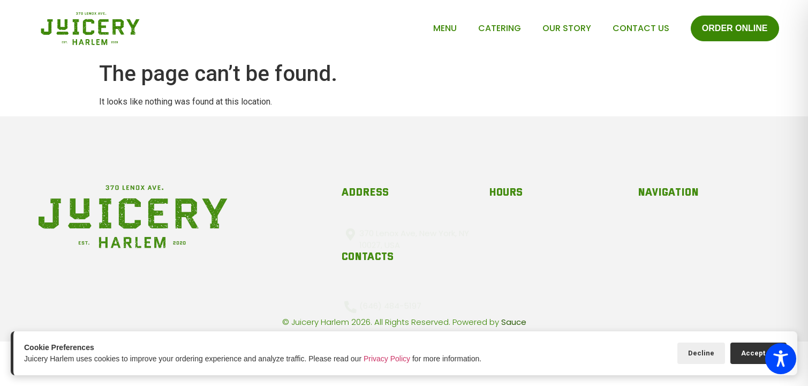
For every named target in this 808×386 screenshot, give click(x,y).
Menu (445, 28)
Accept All (758, 353)
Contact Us (641, 28)
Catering (499, 28)
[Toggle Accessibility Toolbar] (780, 358)
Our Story (566, 28)
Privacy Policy (387, 358)
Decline (701, 353)
